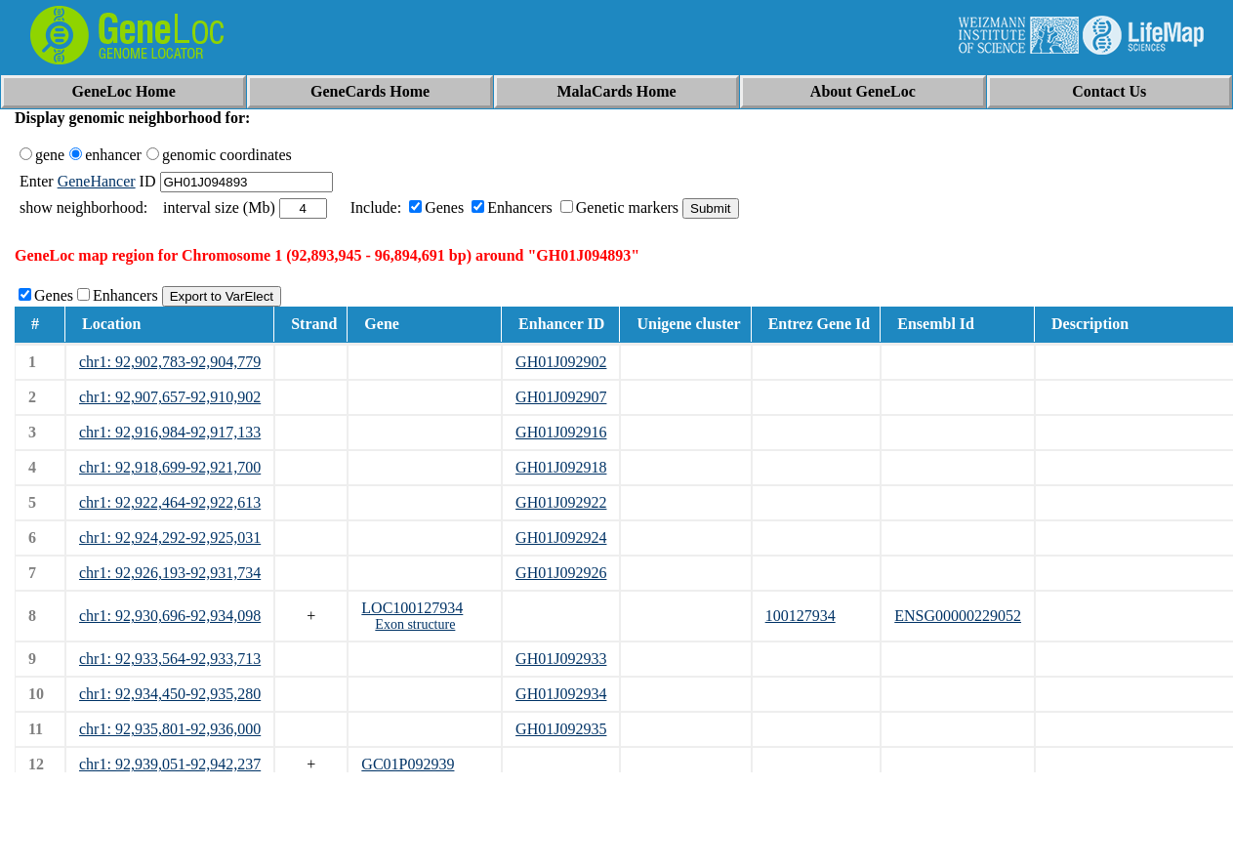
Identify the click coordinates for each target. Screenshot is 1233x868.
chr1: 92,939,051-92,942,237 (170, 764)
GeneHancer (97, 181)
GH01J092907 (560, 397)
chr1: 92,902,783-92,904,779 (170, 361)
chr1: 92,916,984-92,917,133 (170, 432)
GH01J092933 (560, 658)
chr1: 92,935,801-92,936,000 (170, 729)
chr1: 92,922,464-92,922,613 (170, 502)
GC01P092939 (407, 764)
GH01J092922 (560, 502)
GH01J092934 (560, 693)
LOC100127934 (412, 607)
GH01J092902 (560, 361)
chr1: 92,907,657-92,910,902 (170, 397)
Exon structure (415, 624)
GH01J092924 (560, 537)
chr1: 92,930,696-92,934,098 (170, 615)
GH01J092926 (560, 572)
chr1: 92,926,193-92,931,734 (170, 572)
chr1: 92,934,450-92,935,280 (170, 693)
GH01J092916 (560, 432)
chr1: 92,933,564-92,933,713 (170, 658)
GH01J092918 (560, 467)
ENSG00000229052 (957, 615)
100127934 (800, 615)
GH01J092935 (560, 729)
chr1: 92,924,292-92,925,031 (170, 537)
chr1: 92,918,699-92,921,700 (170, 467)
